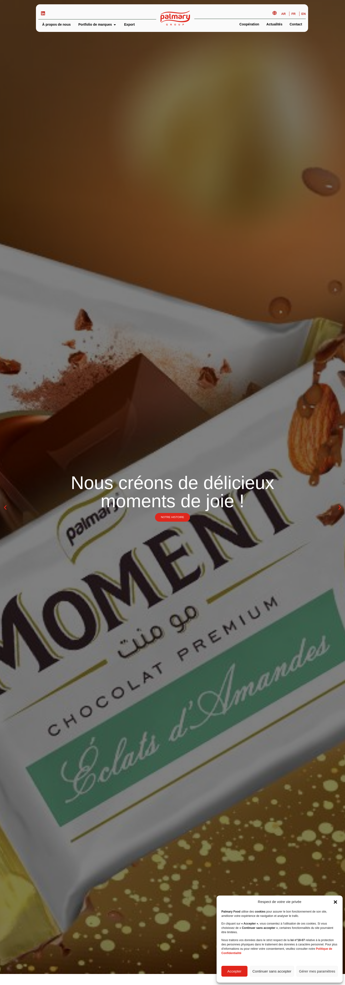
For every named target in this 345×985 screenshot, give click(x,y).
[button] (335, 902)
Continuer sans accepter (272, 971)
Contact (296, 24)
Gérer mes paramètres (317, 971)
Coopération (249, 24)
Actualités (274, 24)
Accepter (234, 971)
